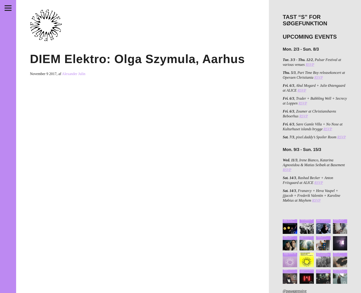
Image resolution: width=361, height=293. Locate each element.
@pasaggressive (295, 291)
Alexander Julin (73, 74)
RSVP (310, 65)
